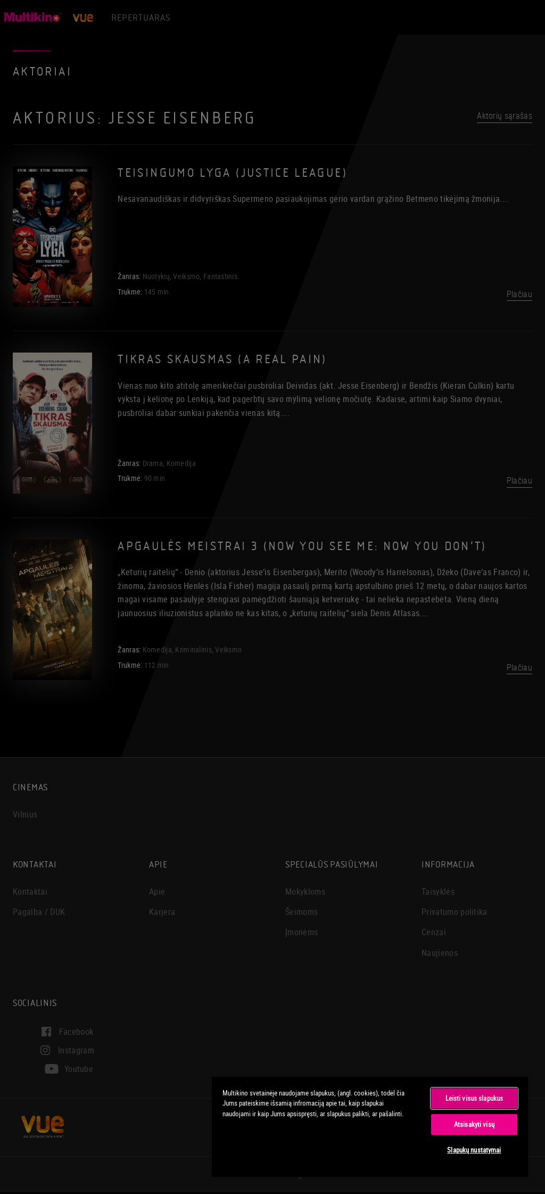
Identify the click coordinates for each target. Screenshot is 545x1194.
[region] (370, 1126)
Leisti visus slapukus (474, 1098)
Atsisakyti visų (474, 1124)
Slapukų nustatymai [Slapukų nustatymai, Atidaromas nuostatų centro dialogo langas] (474, 1150)
